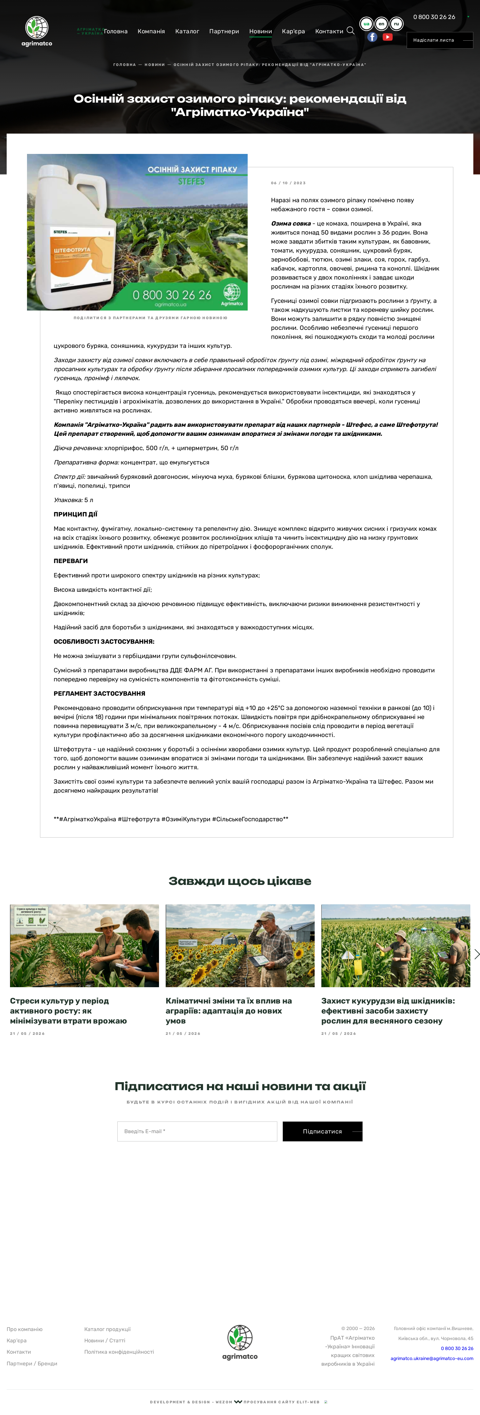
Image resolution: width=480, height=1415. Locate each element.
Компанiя (151, 31)
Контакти (329, 31)
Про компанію (25, 1329)
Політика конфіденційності (119, 1352)
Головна (116, 31)
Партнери (224, 31)
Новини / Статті (104, 1340)
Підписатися (322, 1131)
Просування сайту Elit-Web (287, 1402)
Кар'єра (293, 31)
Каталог (187, 31)
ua (366, 24)
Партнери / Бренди (32, 1363)
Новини (260, 31)
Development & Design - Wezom (196, 1402)
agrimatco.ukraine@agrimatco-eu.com (432, 1358)
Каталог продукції (107, 1329)
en (381, 24)
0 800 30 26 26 (434, 17)
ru (396, 24)
